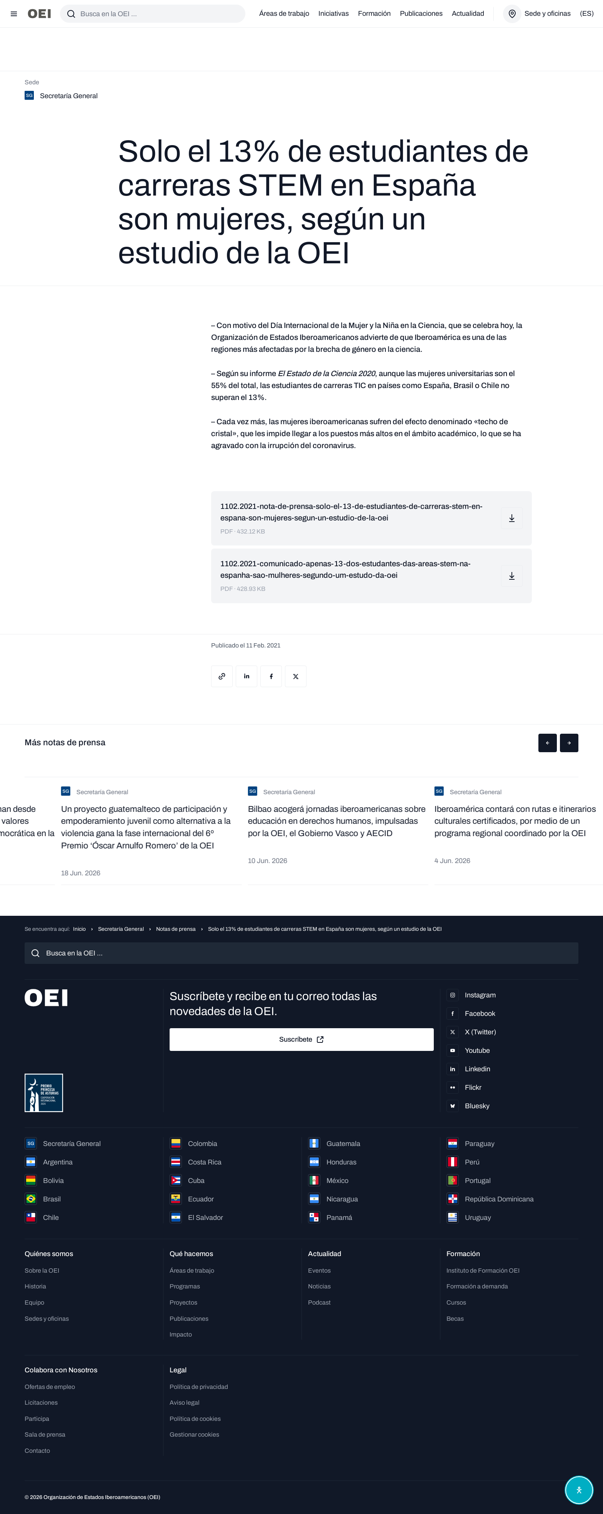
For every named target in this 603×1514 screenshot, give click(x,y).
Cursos (456, 1302)
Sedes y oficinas (47, 1318)
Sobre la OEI (42, 1270)
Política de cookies (195, 1418)
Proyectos (183, 1302)
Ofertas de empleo (50, 1387)
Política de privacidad (199, 1387)
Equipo (34, 1302)
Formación (374, 13)
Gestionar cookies (194, 1434)
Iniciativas (333, 13)
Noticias (319, 1286)
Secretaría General (121, 929)
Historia (35, 1286)
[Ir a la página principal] (39, 13)
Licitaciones (41, 1402)
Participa (37, 1418)
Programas (185, 1286)
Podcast (319, 1302)
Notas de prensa (176, 929)
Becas (455, 1318)
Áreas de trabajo (284, 13)
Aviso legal (185, 1402)
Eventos (319, 1270)
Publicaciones (421, 13)
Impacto (181, 1334)
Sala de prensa (45, 1434)
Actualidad (468, 13)
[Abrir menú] (13, 13)
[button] (547, 743)
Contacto (37, 1450)
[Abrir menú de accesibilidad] (579, 1490)
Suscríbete (302, 1039)
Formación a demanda (477, 1286)
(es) (587, 13)
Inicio (79, 929)
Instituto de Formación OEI (483, 1270)
